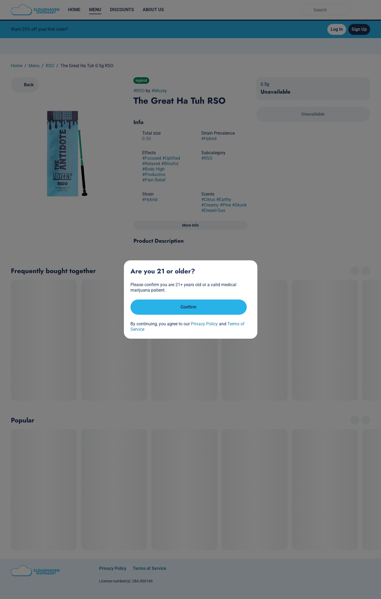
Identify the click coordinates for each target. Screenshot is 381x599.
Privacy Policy (204, 323)
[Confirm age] (188, 307)
